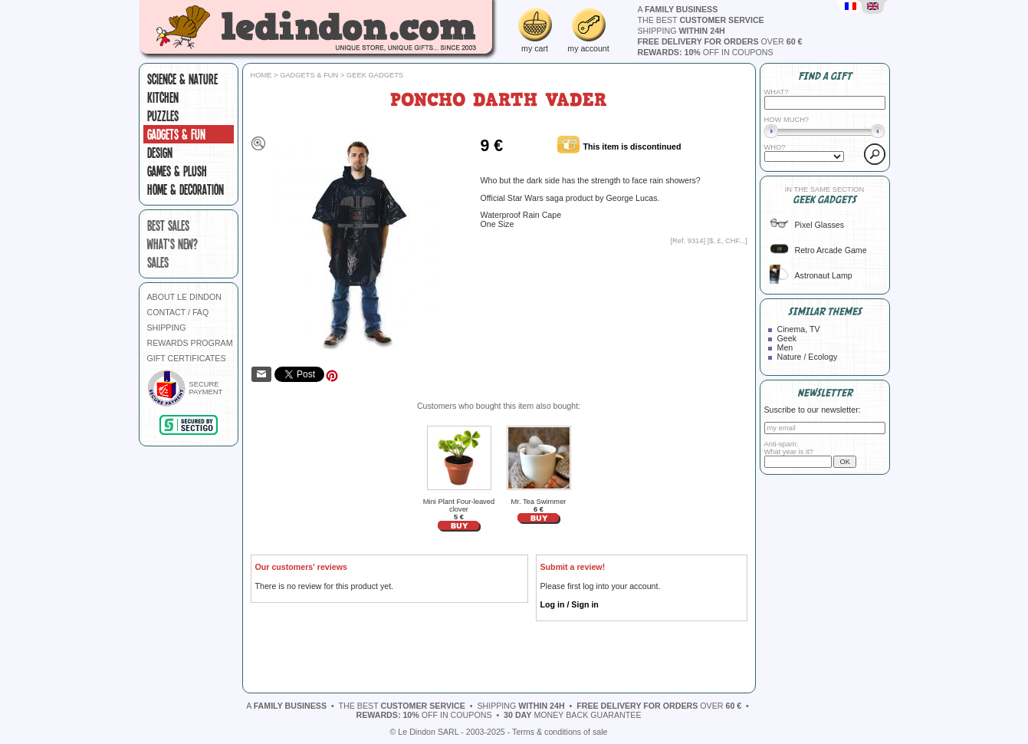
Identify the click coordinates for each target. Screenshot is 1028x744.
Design (159, 152)
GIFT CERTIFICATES (186, 358)
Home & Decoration (185, 189)
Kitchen (163, 97)
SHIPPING (166, 327)
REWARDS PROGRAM (190, 342)
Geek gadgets (374, 75)
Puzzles (163, 116)
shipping (681, 30)
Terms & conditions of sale (559, 731)
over (720, 41)
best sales (168, 225)
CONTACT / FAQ (178, 312)
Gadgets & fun (176, 134)
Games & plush (177, 171)
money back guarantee (572, 714)
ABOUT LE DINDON (184, 296)
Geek (786, 338)
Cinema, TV (798, 329)
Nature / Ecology (807, 356)
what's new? (172, 244)
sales (158, 262)
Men (785, 347)
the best (701, 20)
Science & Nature (182, 79)
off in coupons (705, 52)
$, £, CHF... (727, 241)
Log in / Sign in (569, 604)
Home (261, 75)
